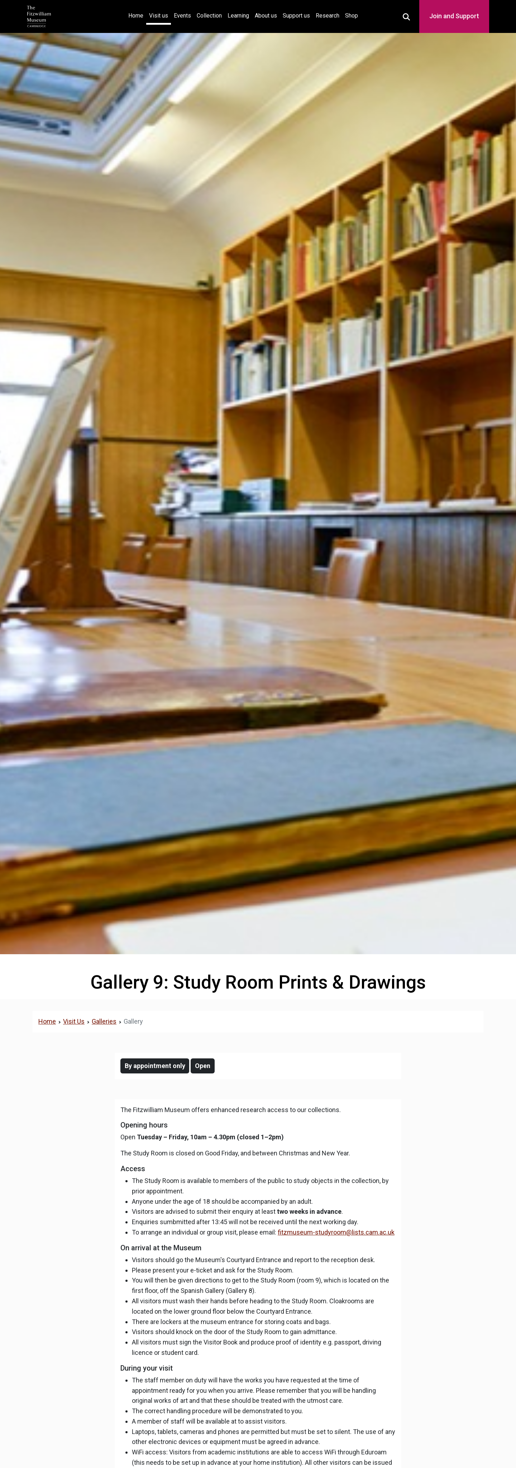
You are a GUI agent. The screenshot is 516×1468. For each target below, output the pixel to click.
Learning (238, 15)
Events (182, 15)
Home (137, 15)
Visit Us (74, 1021)
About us (266, 15)
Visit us (158, 15)
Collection (209, 15)
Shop (351, 15)
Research (327, 15)
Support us (296, 15)
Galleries (104, 1021)
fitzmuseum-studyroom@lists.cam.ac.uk (336, 1232)
